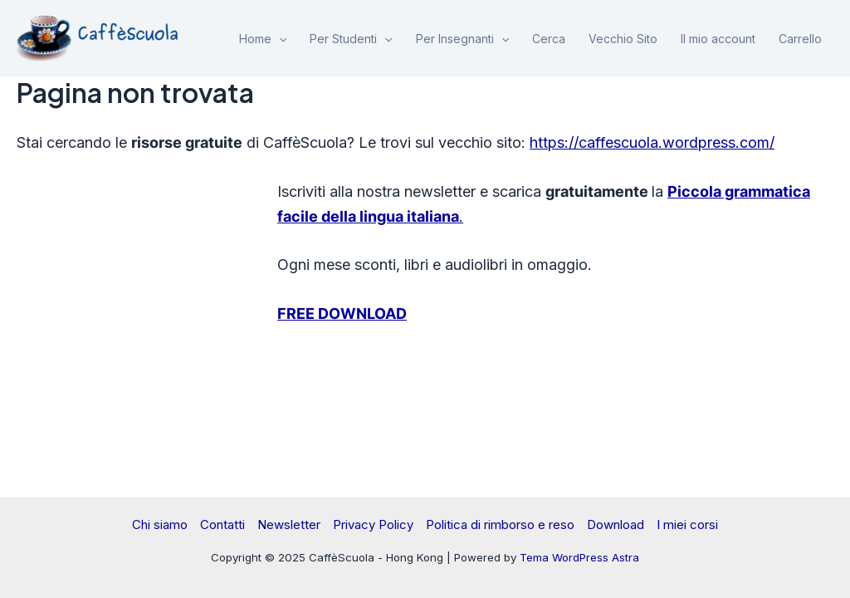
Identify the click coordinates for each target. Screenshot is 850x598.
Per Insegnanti (462, 39)
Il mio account (718, 39)
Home (262, 39)
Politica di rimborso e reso (500, 524)
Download (615, 524)
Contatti (222, 524)
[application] (278, 39)
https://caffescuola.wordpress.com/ (652, 142)
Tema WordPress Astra (579, 557)
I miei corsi (687, 524)
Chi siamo (160, 524)
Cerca (548, 39)
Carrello (800, 39)
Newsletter (288, 524)
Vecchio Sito (623, 39)
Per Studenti (351, 39)
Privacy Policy (373, 524)
